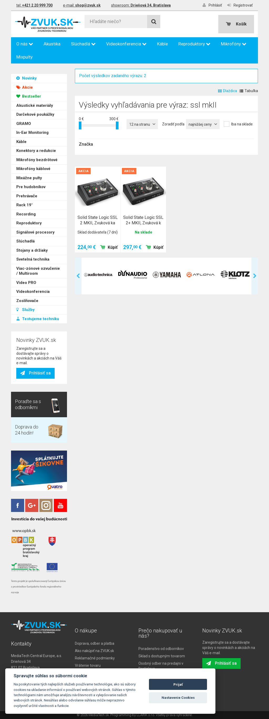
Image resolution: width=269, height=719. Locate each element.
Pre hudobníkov (30, 181)
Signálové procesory (35, 227)
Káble (162, 43)
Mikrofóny (233, 43)
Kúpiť (109, 247)
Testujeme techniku (37, 313)
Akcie (24, 82)
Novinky (26, 73)
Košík (236, 24)
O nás (24, 43)
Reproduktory (194, 43)
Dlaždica (227, 91)
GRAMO (23, 118)
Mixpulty (24, 57)
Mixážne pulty (29, 172)
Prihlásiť (212, 5)
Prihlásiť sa (35, 373)
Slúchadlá (83, 43)
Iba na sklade (242, 124)
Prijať (178, 684)
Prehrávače (26, 190)
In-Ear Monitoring (32, 127)
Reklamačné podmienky (95, 658)
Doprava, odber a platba (94, 643)
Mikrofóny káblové (33, 163)
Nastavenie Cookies (178, 698)
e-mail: (82, 5)
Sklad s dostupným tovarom (161, 656)
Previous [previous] (78, 276)
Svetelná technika (32, 254)
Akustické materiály (34, 100)
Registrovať (240, 5)
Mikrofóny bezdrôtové (37, 154)
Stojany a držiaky (32, 245)
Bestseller (28, 91)
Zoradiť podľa (173, 124)
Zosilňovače (27, 295)
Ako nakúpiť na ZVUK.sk (94, 651)
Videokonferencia (126, 43)
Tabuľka (249, 91)
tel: (34, 5)
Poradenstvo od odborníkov (161, 649)
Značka (86, 144)
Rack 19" (24, 199)
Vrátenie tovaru (88, 665)
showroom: (141, 5)
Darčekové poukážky (35, 109)
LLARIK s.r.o (145, 715)
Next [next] (254, 276)
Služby (25, 304)
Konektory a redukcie (36, 145)
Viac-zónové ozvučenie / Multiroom (38, 266)
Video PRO (26, 277)
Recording (26, 209)
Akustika (52, 43)
